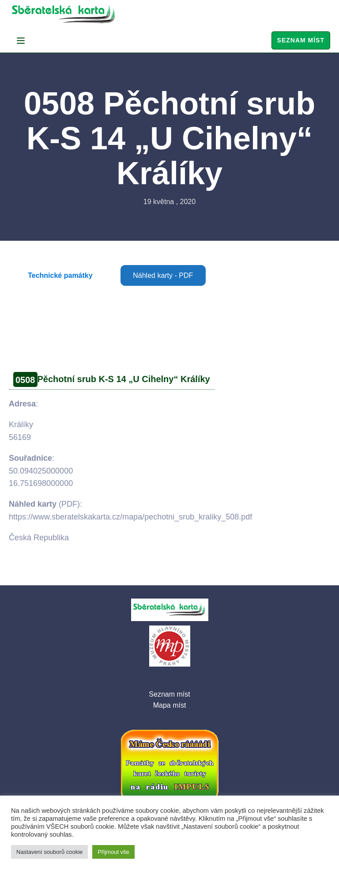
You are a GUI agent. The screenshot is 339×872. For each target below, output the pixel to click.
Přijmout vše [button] (113, 852)
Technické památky (60, 275)
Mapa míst (169, 705)
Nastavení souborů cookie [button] (49, 852)
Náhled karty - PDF (163, 275)
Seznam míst (300, 40)
